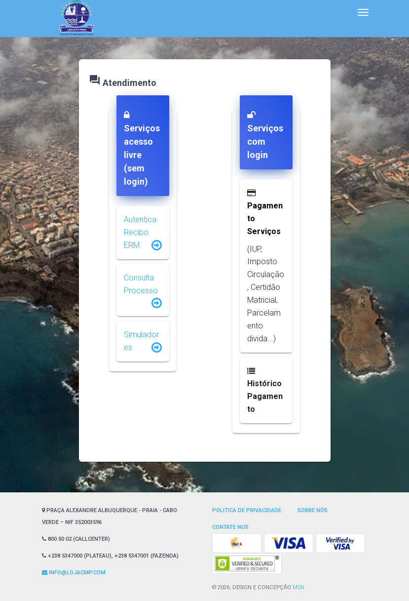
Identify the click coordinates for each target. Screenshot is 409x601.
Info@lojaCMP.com (74, 572)
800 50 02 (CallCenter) (76, 539)
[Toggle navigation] (363, 12)
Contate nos (230, 527)
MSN (298, 587)
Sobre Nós (312, 510)
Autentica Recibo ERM (140, 232)
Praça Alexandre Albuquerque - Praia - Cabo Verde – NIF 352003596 (109, 516)
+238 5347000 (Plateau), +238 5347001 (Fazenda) (110, 556)
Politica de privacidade (246, 510)
